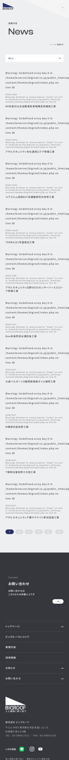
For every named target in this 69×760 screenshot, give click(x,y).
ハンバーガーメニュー (62, 7)
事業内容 (10, 647)
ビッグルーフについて (17, 636)
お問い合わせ (13, 678)
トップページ (12, 626)
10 (59, 531)
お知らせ (10, 668)
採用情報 (10, 657)
